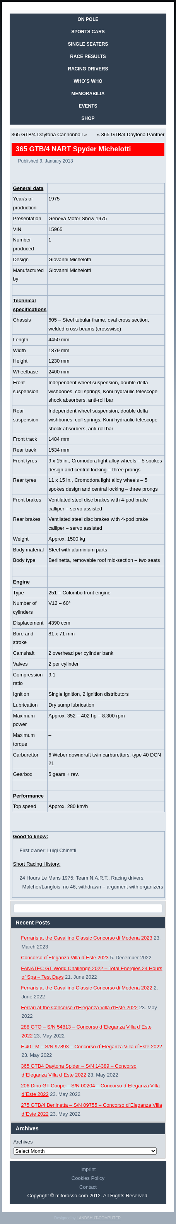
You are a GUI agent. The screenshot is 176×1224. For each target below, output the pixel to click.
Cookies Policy (88, 1178)
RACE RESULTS (88, 56)
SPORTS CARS (88, 31)
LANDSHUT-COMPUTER (99, 1218)
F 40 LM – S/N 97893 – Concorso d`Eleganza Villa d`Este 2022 (91, 1046)
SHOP (87, 118)
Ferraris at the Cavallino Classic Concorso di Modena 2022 (86, 988)
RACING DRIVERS (88, 69)
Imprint (88, 1169)
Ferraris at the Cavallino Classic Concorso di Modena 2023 (86, 938)
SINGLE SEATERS (88, 44)
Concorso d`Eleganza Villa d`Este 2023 (65, 957)
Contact (88, 1187)
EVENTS (88, 106)
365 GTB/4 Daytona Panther (132, 134)
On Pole (87, 19)
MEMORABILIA (88, 93)
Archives (23, 1142)
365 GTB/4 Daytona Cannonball (47, 134)
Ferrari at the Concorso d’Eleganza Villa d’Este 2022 (79, 1007)
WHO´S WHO (88, 81)
